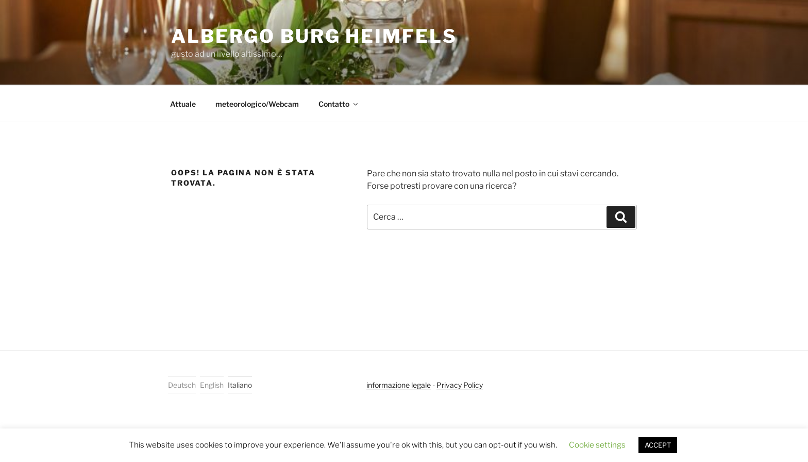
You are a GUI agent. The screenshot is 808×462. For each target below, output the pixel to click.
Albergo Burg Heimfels (314, 36)
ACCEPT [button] (658, 445)
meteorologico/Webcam (257, 104)
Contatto (338, 104)
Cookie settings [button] (597, 445)
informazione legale (398, 385)
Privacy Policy (459, 385)
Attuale (183, 104)
